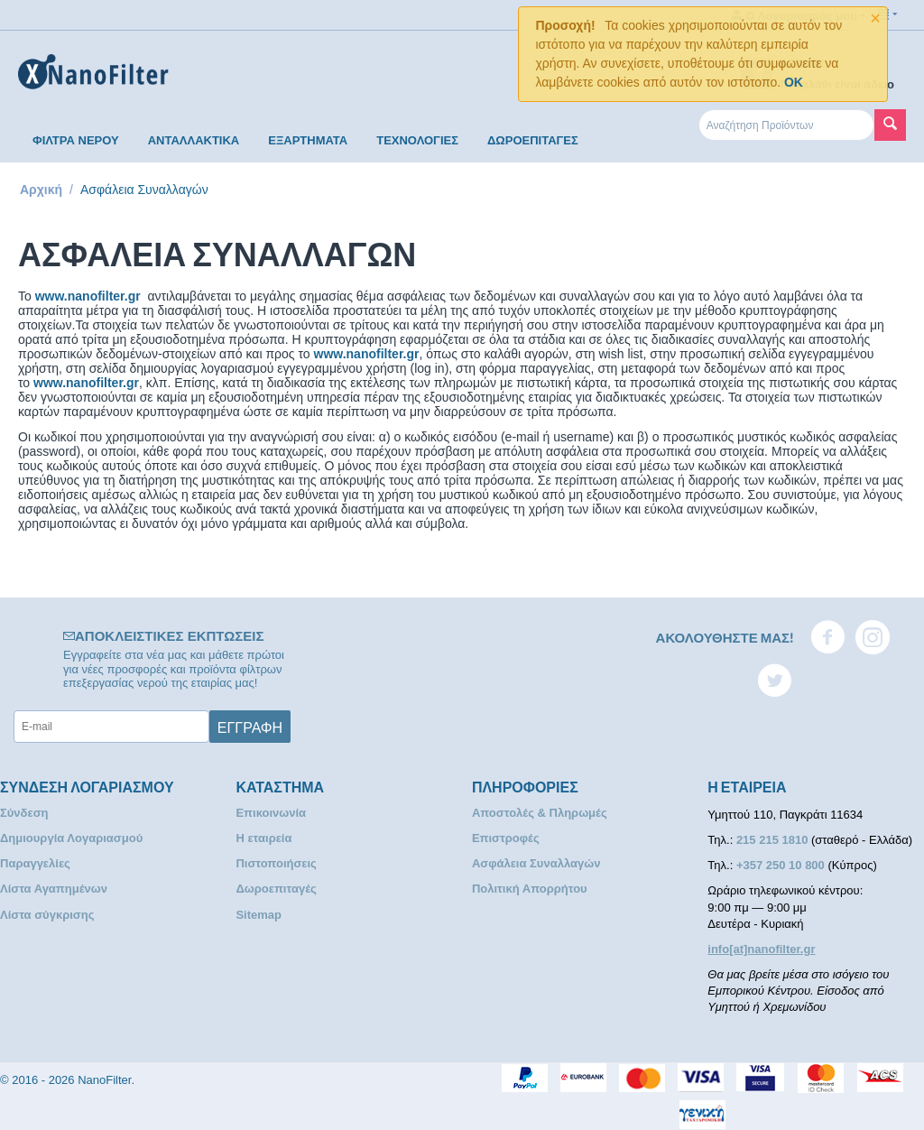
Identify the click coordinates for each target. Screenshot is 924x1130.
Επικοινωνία (271, 813)
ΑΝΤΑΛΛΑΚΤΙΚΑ (194, 140)
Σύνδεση (24, 813)
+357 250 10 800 (782, 865)
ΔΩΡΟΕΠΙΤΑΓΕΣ (532, 140)
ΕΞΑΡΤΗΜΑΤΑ (307, 140)
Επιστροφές (506, 838)
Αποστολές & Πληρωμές (539, 813)
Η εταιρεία (263, 838)
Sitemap (259, 915)
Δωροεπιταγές (276, 888)
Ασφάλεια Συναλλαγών (536, 863)
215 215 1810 (773, 840)
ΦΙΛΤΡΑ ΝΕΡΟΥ (75, 140)
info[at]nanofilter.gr (761, 949)
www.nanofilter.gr (88, 296)
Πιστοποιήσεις (276, 863)
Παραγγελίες (35, 863)
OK (793, 82)
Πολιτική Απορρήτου (529, 888)
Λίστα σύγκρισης (47, 915)
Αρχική (41, 189)
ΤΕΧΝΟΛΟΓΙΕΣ (417, 140)
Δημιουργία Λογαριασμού (71, 838)
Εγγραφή (249, 727)
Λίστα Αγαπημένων (53, 888)
